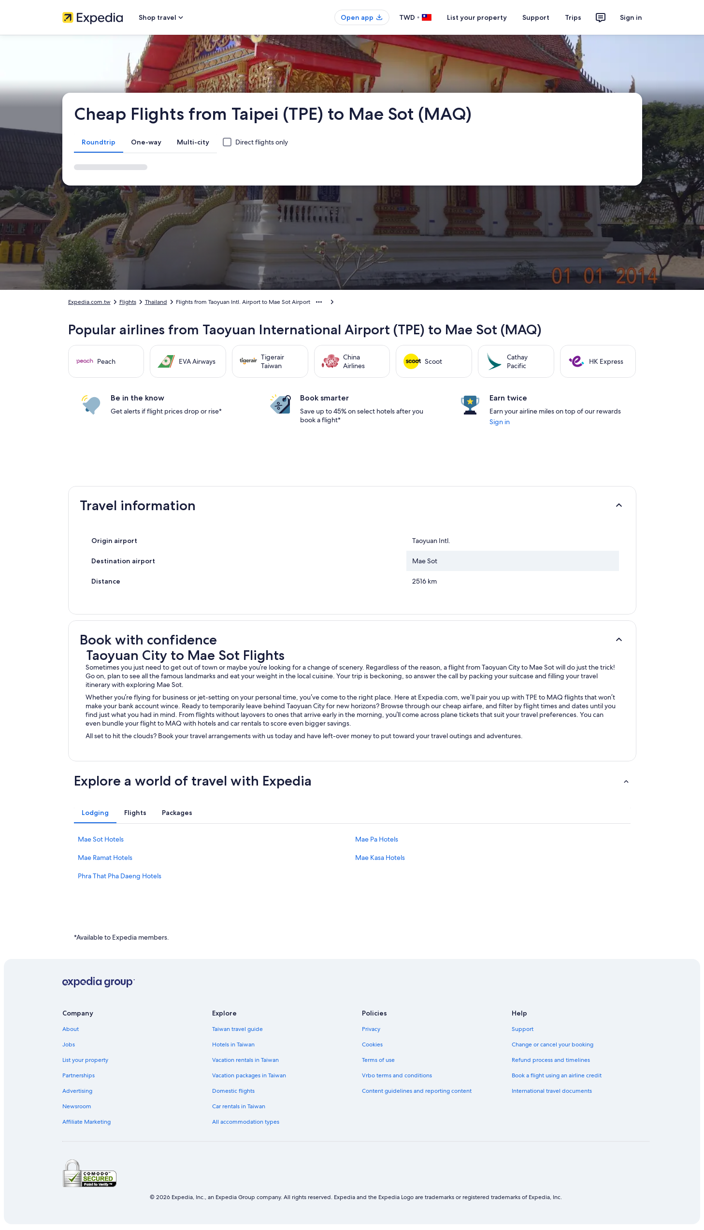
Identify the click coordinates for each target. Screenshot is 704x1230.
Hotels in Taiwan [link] (233, 1044)
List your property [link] (85, 1060)
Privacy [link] (371, 1029)
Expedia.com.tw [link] (89, 302)
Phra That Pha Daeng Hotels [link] (119, 876)
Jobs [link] (68, 1044)
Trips (573, 17)
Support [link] (522, 1029)
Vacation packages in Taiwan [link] (249, 1075)
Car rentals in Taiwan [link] (238, 1106)
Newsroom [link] (76, 1106)
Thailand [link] (156, 302)
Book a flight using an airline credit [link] (557, 1075)
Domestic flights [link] (233, 1091)
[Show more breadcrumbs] (319, 302)
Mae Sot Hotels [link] (101, 839)
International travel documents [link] (552, 1091)
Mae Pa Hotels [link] (376, 839)
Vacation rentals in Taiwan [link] (245, 1060)
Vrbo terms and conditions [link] (397, 1075)
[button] (352, 505)
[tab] (98, 142)
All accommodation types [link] (245, 1122)
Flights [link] (127, 302)
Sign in (631, 17)
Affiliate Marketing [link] (86, 1122)
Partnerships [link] (78, 1075)
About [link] (70, 1029)
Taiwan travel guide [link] (237, 1029)
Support (535, 17)
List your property (477, 17)
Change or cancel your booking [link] (552, 1044)
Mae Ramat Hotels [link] (105, 857)
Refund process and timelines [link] (551, 1060)
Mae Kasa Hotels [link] (380, 857)
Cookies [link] (372, 1044)
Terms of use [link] (378, 1060)
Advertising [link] (77, 1091)
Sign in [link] (499, 421)
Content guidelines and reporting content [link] (417, 1091)
